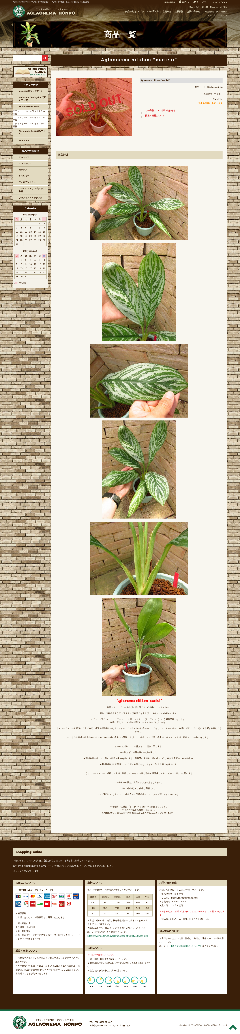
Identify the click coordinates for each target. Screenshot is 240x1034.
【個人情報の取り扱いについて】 (186, 946)
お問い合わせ (193, 11)
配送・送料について (152, 116)
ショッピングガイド (219, 2)
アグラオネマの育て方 (148, 11)
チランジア (24, 176)
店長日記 (179, 11)
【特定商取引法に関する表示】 (58, 860)
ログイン (185, 2)
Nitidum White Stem (29, 106)
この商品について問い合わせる (157, 111)
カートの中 (201, 2)
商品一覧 (129, 11)
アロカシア (24, 157)
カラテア (23, 170)
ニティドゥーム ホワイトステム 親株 (30, 125)
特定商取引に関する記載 (215, 12)
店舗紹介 (167, 11)
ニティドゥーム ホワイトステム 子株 (30, 119)
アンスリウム (25, 163)
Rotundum (24, 140)
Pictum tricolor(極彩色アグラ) (32, 132)
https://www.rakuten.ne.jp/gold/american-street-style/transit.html (117, 936)
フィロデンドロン (27, 182)
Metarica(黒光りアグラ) (30, 91)
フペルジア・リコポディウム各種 (33, 190)
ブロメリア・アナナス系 (30, 197)
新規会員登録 (169, 2)
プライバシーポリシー (216, 15)
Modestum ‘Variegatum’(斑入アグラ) (32, 99)
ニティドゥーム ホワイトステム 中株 (30, 112)
